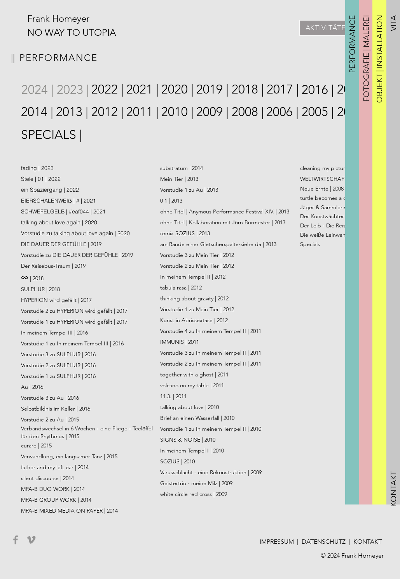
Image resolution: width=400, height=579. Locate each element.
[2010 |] (178, 112)
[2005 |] (318, 112)
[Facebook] (15, 540)
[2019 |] (213, 89)
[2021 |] (142, 89)
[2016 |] (318, 90)
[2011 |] (143, 112)
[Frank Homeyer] (60, 18)
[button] (352, 44)
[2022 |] (107, 89)
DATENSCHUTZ (324, 541)
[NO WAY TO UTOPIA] (80, 32)
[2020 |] (178, 89)
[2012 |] (108, 112)
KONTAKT (367, 541)
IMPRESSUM (277, 541)
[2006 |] (282, 112)
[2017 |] (283, 89)
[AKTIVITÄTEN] (328, 28)
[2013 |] (72, 112)
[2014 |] (37, 112)
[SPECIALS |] (52, 135)
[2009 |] (213, 112)
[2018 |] (248, 89)
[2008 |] (248, 112)
